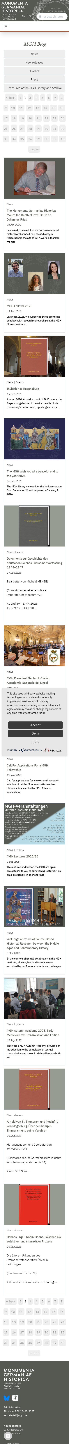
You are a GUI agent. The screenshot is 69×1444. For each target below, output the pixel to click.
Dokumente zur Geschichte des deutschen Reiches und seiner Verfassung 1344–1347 (34, 563)
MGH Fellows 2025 (19, 306)
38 (46, 139)
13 (37, 108)
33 (6, 139)
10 (13, 108)
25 (6, 128)
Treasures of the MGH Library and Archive (34, 88)
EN (23, 16)
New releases (34, 62)
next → (34, 149)
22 (46, 118)
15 (53, 108)
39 (54, 139)
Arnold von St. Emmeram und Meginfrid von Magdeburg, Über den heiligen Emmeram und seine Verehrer (32, 1126)
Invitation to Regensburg (23, 389)
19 (22, 118)
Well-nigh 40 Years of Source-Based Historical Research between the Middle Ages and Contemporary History (33, 943)
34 (14, 139)
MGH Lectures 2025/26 (22, 856)
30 (46, 128)
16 (61, 108)
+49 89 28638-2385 (23, 1411)
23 (54, 118)
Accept (35, 725)
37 (38, 139)
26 (14, 128)
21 (38, 118)
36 (30, 139)
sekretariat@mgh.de (15, 1415)
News (34, 54)
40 (62, 139)
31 (54, 128)
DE (30, 16)
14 (45, 108)
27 (22, 128)
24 (62, 118)
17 (6, 118)
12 (29, 108)
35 (22, 139)
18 (14, 118)
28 (30, 128)
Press (34, 79)
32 (62, 128)
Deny (35, 733)
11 (21, 108)
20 (30, 118)
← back (10, 97)
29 (38, 128)
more (35, 742)
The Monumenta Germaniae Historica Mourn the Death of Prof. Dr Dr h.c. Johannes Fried (31, 215)
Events (34, 71)
